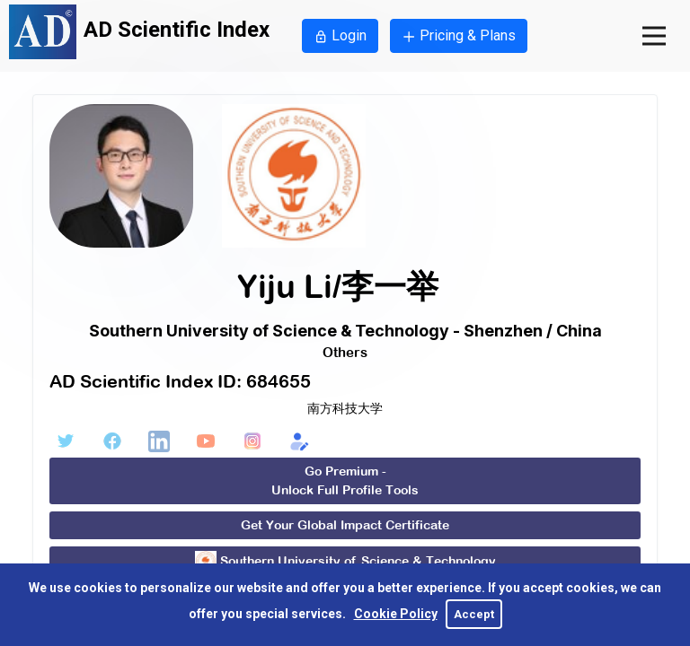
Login (340, 35)
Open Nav (666, 20)
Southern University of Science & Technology (345, 561)
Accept (474, 614)
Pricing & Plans (459, 35)
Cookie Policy (396, 614)
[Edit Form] (299, 441)
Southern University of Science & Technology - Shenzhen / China (345, 330)
